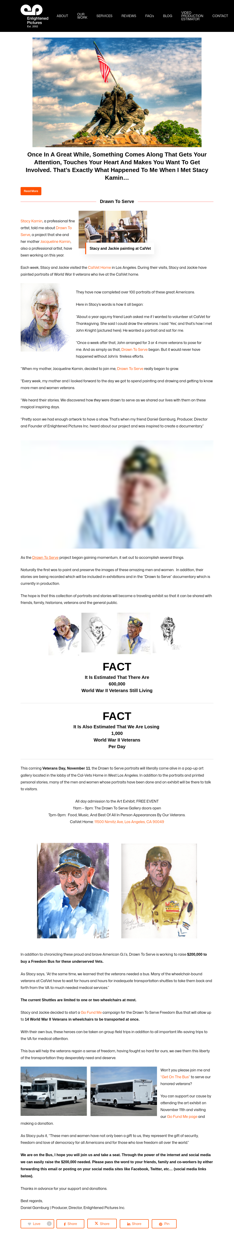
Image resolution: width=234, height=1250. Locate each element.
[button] (31, 191)
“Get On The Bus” (175, 1076)
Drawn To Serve (134, 349)
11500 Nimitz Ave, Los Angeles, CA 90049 (129, 821)
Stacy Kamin (32, 220)
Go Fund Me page (182, 1116)
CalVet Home (99, 267)
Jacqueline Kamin (55, 241)
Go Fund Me (91, 1012)
